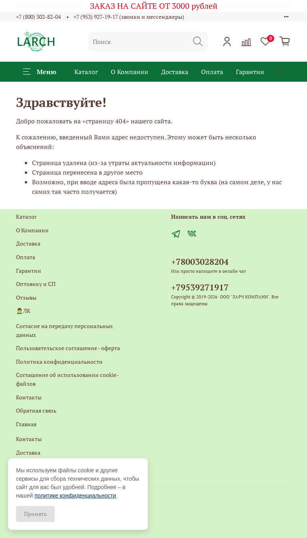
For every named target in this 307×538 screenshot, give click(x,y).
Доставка (174, 71)
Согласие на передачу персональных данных (64, 330)
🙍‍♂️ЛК (23, 310)
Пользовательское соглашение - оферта (68, 348)
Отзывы (26, 297)
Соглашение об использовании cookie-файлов (67, 379)
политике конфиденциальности (75, 495)
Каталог (86, 71)
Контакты (29, 397)
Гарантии (250, 71)
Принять (35, 514)
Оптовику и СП (36, 284)
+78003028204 (200, 261)
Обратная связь (36, 410)
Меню (39, 71)
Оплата (212, 71)
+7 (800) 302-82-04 (38, 16)
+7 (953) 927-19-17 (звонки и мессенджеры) (129, 16)
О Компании (129, 71)
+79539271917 (200, 287)
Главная (26, 424)
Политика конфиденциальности (59, 361)
